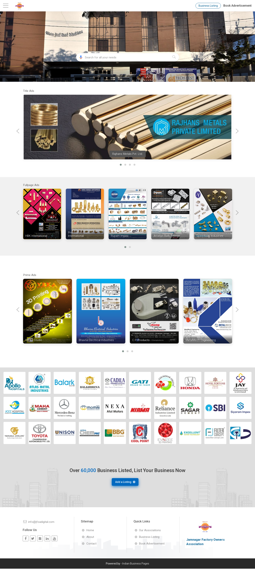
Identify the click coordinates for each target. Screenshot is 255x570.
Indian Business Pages (135, 564)
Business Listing (208, 5)
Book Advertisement (237, 5)
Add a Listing (125, 483)
